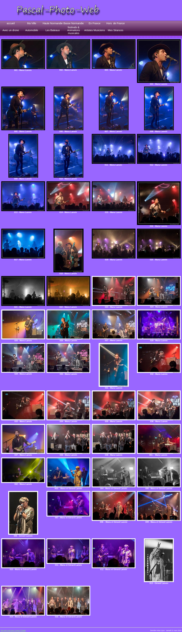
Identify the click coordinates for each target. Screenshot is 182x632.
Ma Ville (31, 23)
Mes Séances (115, 30)
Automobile (31, 30)
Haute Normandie (53, 23)
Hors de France (115, 23)
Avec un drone (10, 30)
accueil (11, 23)
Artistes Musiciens (94, 30)
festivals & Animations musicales (73, 30)
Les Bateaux (53, 30)
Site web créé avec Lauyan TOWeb (13, 630)
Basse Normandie (73, 23)
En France (94, 23)
